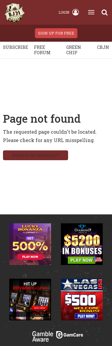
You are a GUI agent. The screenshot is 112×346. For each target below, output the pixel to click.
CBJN (103, 47)
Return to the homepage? (35, 155)
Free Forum (42, 49)
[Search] (105, 12)
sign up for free (56, 33)
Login (69, 12)
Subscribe (15, 47)
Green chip (73, 49)
